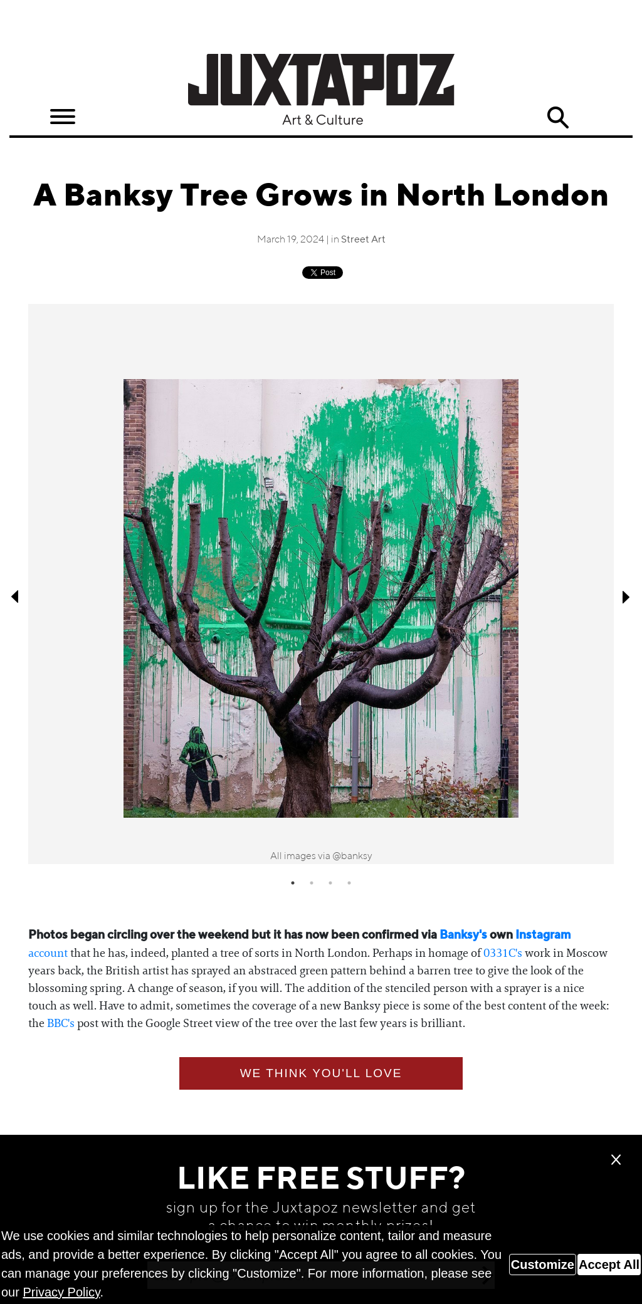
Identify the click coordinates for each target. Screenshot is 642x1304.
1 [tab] (293, 883)
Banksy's (463, 935)
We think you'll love (321, 1073)
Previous (15, 596)
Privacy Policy (61, 1292)
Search (557, 117)
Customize (542, 1264)
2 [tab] (311, 883)
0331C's (502, 953)
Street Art (363, 240)
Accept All (609, 1264)
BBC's (61, 1023)
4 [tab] (349, 883)
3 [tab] (330, 883)
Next (626, 596)
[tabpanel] (321, 584)
